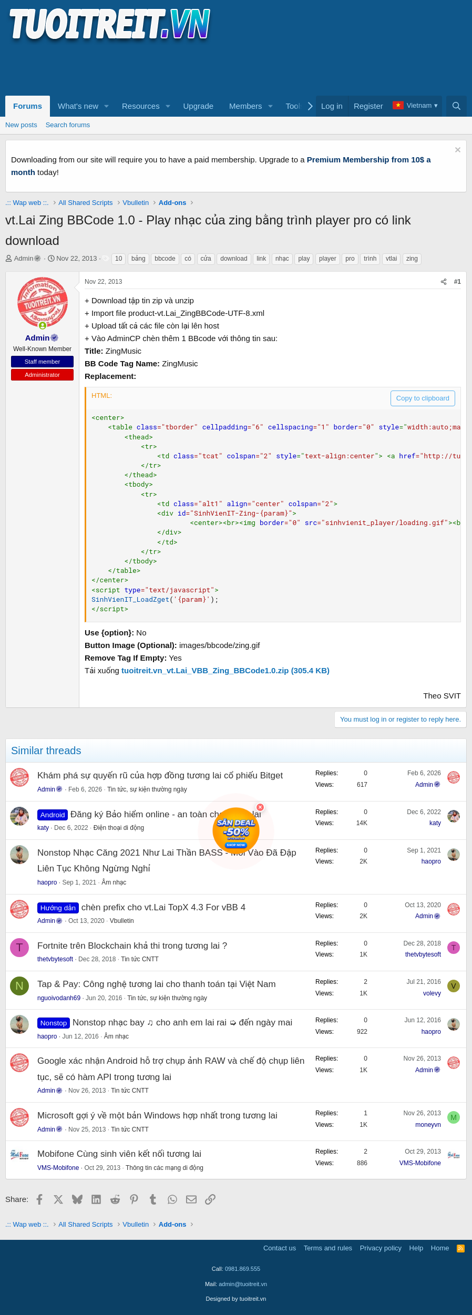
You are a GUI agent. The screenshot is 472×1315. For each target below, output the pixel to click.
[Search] (456, 106)
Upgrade (198, 105)
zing (412, 258)
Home (440, 1248)
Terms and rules (328, 1248)
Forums (27, 105)
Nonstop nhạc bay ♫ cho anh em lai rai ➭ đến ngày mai (182, 1023)
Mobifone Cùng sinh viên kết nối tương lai (119, 1154)
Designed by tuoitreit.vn (236, 1299)
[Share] (443, 282)
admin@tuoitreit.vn (243, 1284)
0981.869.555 (242, 1269)
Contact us (279, 1248)
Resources (141, 105)
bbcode (165, 258)
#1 (457, 281)
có (187, 258)
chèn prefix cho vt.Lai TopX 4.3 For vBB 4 (163, 907)
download (233, 258)
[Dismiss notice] (456, 151)
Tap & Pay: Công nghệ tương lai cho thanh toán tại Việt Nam (156, 984)
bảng (138, 258)
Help (416, 1248)
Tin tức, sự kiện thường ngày (147, 789)
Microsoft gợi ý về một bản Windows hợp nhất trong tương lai (157, 1116)
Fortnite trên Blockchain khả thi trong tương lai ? (132, 946)
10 (118, 258)
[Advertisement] (196, 69)
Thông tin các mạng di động (164, 1168)
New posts (21, 125)
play (304, 258)
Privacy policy (381, 1248)
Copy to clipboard (422, 398)
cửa (206, 258)
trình (370, 258)
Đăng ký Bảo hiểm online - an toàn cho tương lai (165, 814)
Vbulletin (122, 920)
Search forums (68, 125)
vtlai (391, 258)
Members (245, 105)
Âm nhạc (113, 882)
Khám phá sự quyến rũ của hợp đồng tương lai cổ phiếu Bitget (160, 775)
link (261, 258)
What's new (78, 105)
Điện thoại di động (119, 827)
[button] (106, 106)
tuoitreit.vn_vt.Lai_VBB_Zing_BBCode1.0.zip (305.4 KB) (225, 670)
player (327, 258)
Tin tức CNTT (140, 959)
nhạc (282, 258)
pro (349, 258)
